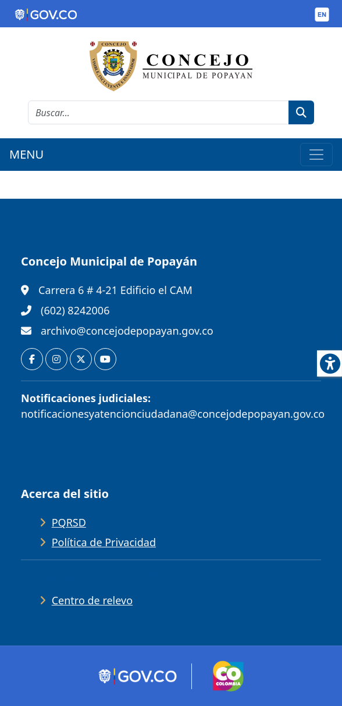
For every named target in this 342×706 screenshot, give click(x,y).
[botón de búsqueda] (301, 112)
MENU (26, 154)
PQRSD (69, 522)
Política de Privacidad (104, 542)
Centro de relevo (92, 600)
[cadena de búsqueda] (158, 112)
